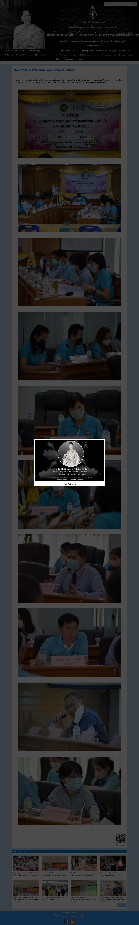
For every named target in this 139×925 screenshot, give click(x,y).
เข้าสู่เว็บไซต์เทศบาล (69, 484)
